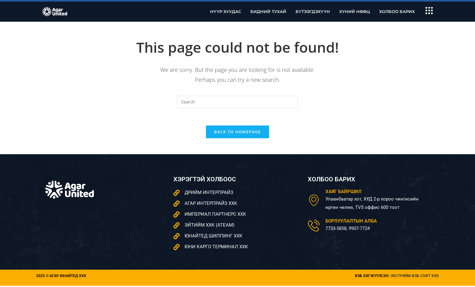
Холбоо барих (404, 11)
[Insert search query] (237, 102)
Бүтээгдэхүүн (320, 11)
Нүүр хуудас (232, 11)
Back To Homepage (237, 133)
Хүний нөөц (361, 11)
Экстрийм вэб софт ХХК (414, 277)
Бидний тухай (276, 11)
